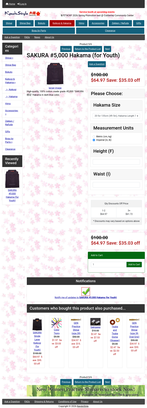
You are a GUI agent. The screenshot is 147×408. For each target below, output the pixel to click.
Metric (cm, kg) (104, 136)
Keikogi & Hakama (62, 23)
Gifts (138, 23)
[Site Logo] (26, 14)
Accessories (98, 23)
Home (10, 4)
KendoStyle (82, 406)
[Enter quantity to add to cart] (109, 264)
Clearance (110, 30)
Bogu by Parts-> (9, 140)
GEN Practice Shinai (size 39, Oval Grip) (134, 330)
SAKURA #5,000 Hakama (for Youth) (12, 189)
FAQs (27, 37)
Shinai (9, 23)
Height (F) (103, 151)
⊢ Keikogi (10, 89)
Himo (81, 23)
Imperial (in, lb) (103, 140)
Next (107, 49)
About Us (49, 37)
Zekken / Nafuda (120, 23)
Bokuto (41, 23)
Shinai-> (9, 58)
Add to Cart (134, 264)
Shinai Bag (25, 23)
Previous (66, 49)
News (37, 37)
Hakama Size (106, 105)
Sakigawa (95, 327)
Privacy (84, 401)
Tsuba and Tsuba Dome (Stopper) (115, 333)
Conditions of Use (67, 401)
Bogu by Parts (39, 30)
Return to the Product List (88, 49)
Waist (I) (101, 174)
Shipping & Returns (44, 401)
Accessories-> (11, 112)
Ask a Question (12, 37)
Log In (22, 4)
